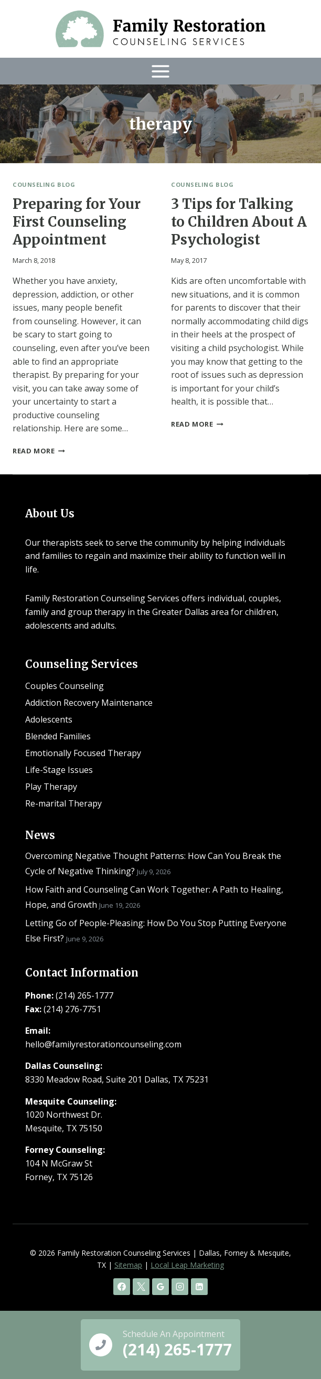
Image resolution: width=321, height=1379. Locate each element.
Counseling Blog (44, 184)
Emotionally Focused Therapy (83, 753)
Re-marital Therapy (63, 803)
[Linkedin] (199, 1286)
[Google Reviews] (160, 1286)
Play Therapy (51, 786)
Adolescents (48, 719)
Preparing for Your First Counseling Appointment (77, 221)
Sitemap (128, 1265)
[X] (141, 1286)
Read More (39, 450)
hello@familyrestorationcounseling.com (103, 1044)
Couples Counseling (64, 686)
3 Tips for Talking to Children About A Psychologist (239, 221)
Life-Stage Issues (59, 770)
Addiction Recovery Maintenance (89, 702)
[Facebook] (121, 1286)
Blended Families (58, 736)
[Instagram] (180, 1286)
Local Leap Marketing (187, 1265)
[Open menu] (161, 71)
